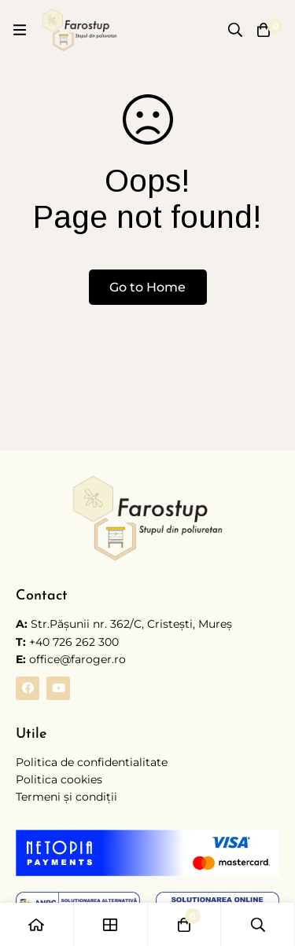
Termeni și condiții (66, 797)
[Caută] (235, 30)
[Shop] (111, 924)
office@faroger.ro (71, 659)
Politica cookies (59, 779)
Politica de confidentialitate (92, 762)
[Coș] (263, 30)
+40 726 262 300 (74, 642)
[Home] (37, 924)
